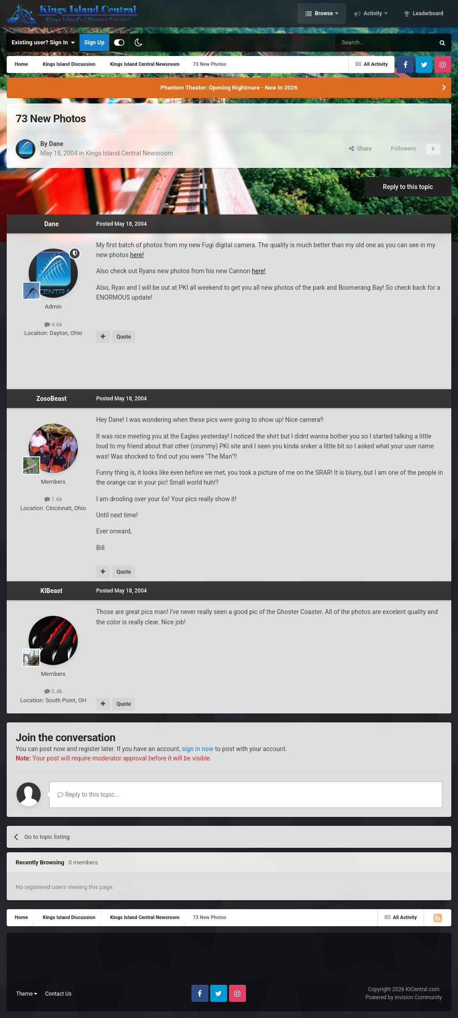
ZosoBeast (51, 398)
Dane (56, 143)
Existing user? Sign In (43, 42)
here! (137, 254)
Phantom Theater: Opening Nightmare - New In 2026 (229, 87)
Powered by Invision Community (403, 997)
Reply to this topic (408, 186)
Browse (324, 15)
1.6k (53, 499)
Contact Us (58, 994)
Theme (26, 994)
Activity (372, 15)
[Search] (363, 42)
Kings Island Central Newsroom (129, 153)
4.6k (53, 324)
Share (360, 148)
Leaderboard (427, 15)
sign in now (198, 748)
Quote (123, 337)
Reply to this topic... (88, 794)
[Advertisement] (229, 367)
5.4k (53, 691)
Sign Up (94, 42)
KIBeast (52, 590)
